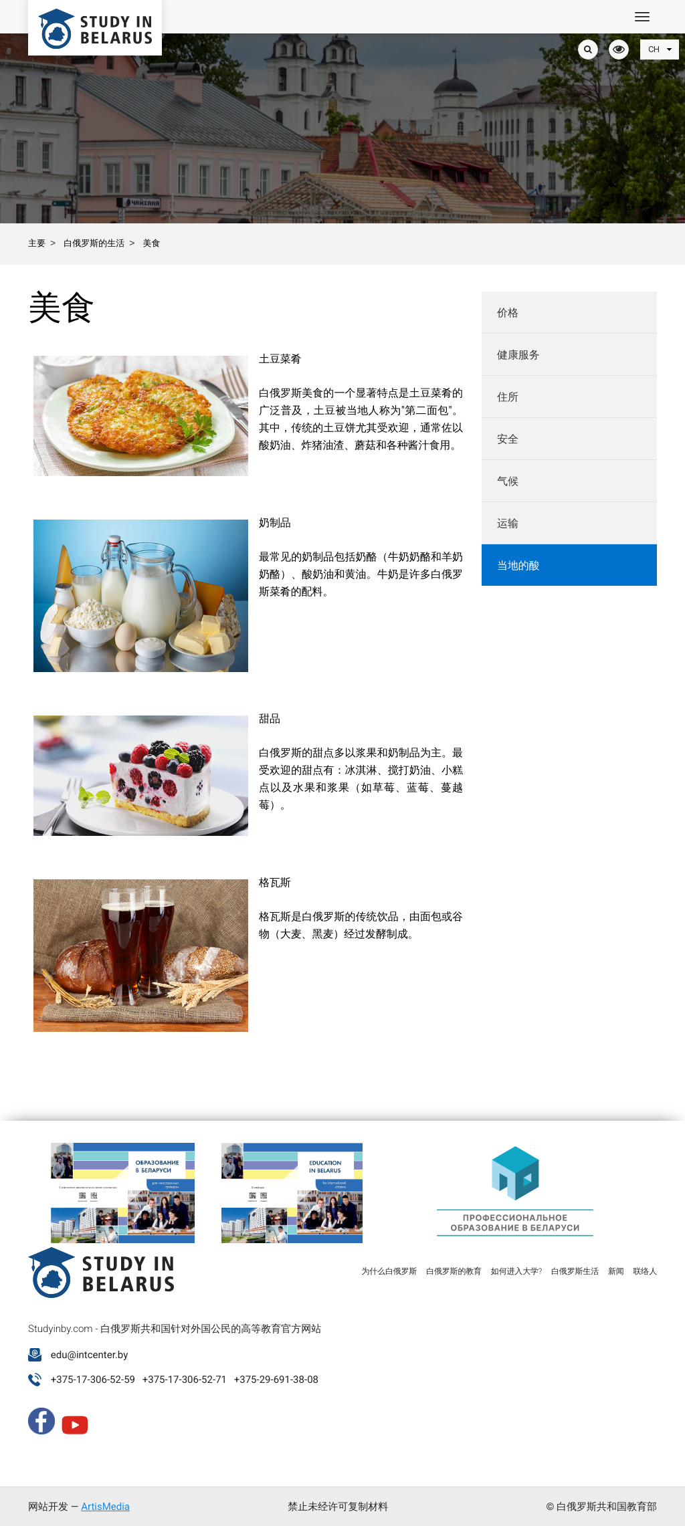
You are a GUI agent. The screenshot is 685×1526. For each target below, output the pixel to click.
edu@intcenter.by (89, 1355)
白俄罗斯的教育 (454, 1271)
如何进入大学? (516, 1271)
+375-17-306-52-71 (184, 1380)
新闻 (616, 1271)
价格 (507, 312)
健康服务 (518, 354)
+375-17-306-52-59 (93, 1380)
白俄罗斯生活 (575, 1271)
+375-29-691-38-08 (276, 1380)
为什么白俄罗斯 (389, 1271)
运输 (507, 523)
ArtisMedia (105, 1507)
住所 (507, 397)
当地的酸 (518, 565)
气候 (507, 481)
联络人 (645, 1271)
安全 (507, 439)
